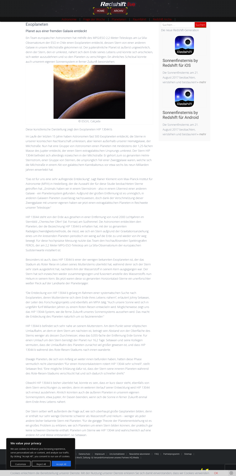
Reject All (41, 464)
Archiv (118, 11)
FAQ (157, 454)
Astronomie (69, 19)
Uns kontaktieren (117, 454)
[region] (40, 454)
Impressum (100, 454)
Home (101, 11)
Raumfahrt (139, 19)
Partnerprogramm (171, 454)
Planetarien (119, 19)
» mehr (201, 82)
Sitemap (188, 454)
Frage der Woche (94, 19)
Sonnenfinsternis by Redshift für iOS (180, 63)
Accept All (61, 464)
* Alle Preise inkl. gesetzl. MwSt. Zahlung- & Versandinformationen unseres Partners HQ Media (96, 458)
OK (216, 473)
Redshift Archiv (162, 19)
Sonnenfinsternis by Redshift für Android (181, 115)
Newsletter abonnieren (139, 454)
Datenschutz (84, 454)
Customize (20, 464)
